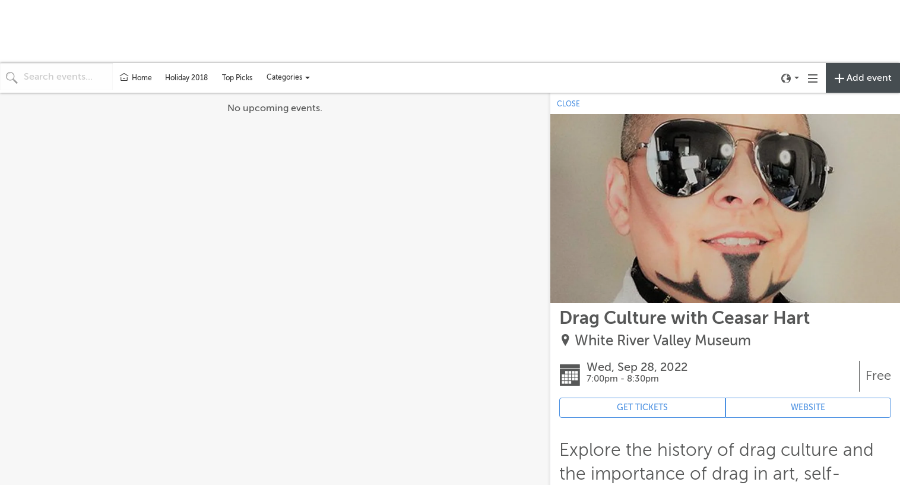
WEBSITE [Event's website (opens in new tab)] (808, 407)
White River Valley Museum (663, 341)
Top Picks (237, 78)
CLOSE (568, 104)
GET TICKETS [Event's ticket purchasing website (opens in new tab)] (642, 407)
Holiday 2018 (186, 78)
